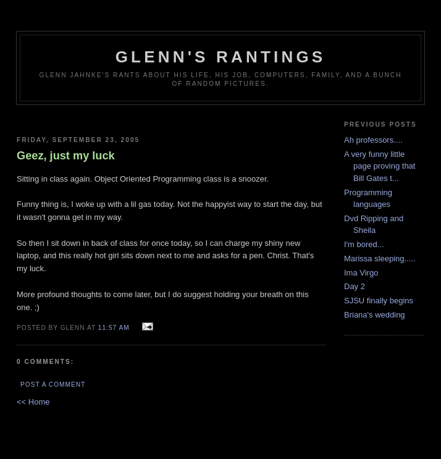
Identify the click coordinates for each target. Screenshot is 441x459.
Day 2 (354, 286)
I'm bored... (364, 244)
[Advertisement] (171, 115)
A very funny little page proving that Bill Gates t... (379, 166)
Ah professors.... (373, 140)
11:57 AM (114, 327)
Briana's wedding (374, 314)
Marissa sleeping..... (380, 258)
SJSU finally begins (378, 300)
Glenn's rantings (221, 57)
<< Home (33, 401)
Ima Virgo (361, 272)
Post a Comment (52, 384)
